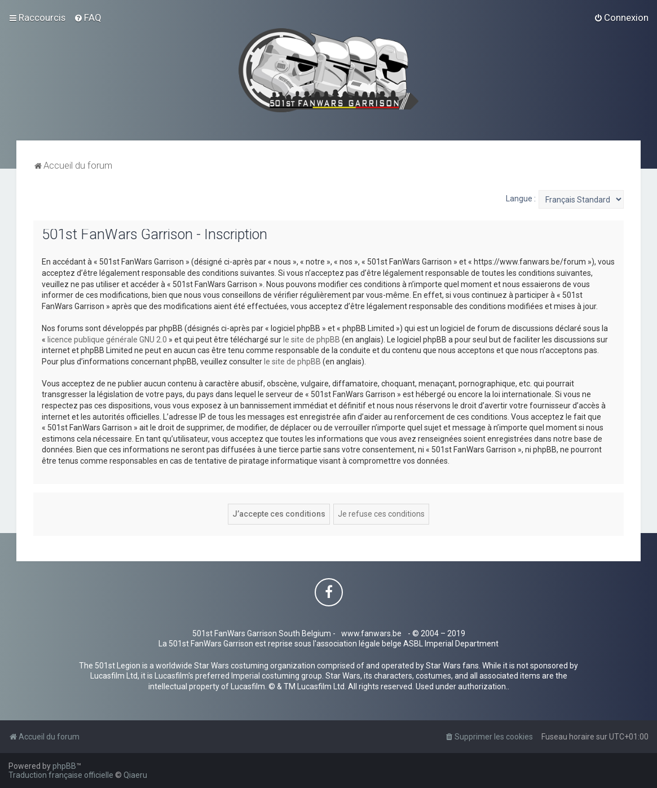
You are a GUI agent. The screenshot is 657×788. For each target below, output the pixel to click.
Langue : (521, 198)
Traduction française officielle (60, 775)
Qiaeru (135, 775)
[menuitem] (88, 17)
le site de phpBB (311, 339)
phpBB (64, 766)
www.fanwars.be (371, 633)
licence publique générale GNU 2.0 (107, 339)
